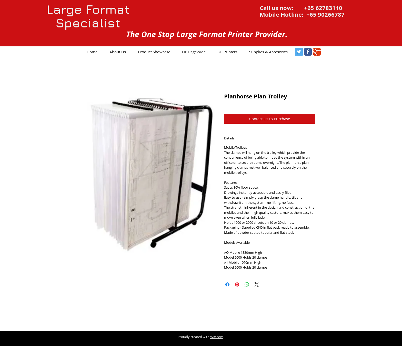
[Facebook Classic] (308, 52)
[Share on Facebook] (227, 284)
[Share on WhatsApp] (247, 284)
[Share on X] (257, 284)
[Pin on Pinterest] (237, 284)
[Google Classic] (317, 52)
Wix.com (216, 336)
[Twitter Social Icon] (299, 52)
